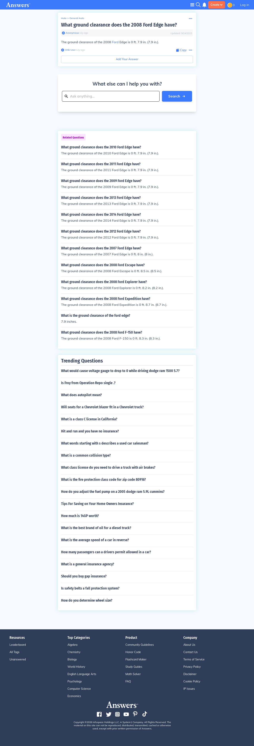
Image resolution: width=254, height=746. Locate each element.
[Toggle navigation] (192, 4)
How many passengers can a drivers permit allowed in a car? (106, 552)
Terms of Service (194, 659)
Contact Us (190, 652)
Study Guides (133, 667)
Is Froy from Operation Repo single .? (88, 383)
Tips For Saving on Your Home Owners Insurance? (97, 504)
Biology (72, 659)
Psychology (74, 681)
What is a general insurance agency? (87, 564)
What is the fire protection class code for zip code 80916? (103, 479)
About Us (189, 645)
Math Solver (133, 674)
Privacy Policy (192, 667)
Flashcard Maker (135, 659)
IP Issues (189, 689)
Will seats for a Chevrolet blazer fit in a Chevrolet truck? (102, 407)
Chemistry (73, 652)
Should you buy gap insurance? (84, 576)
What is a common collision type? (86, 455)
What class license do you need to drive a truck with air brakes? (108, 467)
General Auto (76, 18)
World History (76, 667)
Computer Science (79, 689)
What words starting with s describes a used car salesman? (104, 443)
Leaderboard (18, 645)
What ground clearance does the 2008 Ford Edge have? (119, 25)
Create (217, 5)
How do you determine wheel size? (86, 600)
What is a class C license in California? (89, 419)
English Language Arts (81, 674)
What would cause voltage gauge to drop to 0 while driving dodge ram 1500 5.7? (120, 371)
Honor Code (133, 652)
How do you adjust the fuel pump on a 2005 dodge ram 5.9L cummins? (113, 491)
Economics (74, 696)
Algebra (72, 645)
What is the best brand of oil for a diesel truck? (96, 528)
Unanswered (18, 659)
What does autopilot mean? (81, 395)
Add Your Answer (127, 59)
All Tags (14, 652)
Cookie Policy (191, 681)
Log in (244, 5)
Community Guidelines (139, 645)
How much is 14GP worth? (80, 516)
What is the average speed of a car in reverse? (95, 540)
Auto (63, 18)
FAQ (128, 681)
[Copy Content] (181, 50)
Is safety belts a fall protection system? (90, 588)
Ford (115, 42)
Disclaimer (189, 674)
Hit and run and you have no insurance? (90, 431)
